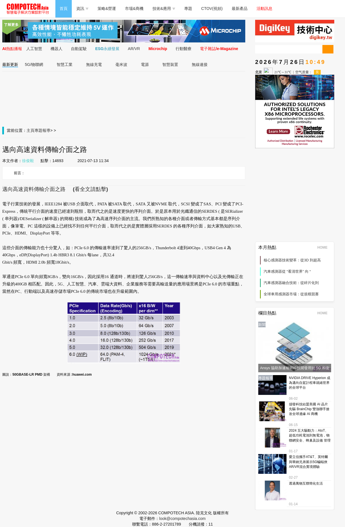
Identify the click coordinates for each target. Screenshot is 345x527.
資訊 (82, 8)
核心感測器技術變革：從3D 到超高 (292, 260)
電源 (145, 64)
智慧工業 (65, 64)
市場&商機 (134, 8)
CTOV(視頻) (212, 8)
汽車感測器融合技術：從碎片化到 (291, 283)
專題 (188, 8)
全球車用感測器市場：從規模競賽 (291, 294)
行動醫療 (184, 48)
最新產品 (240, 8)
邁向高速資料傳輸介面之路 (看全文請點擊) (55, 189)
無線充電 (94, 64)
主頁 (30, 130)
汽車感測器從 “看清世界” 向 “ (287, 271)
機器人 (56, 48)
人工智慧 (34, 48)
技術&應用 (164, 8)
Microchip (157, 48)
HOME (324, 247)
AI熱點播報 (12, 48)
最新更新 (10, 64)
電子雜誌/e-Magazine (219, 48)
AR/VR (134, 48)
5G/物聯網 (34, 64)
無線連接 (200, 64)
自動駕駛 (79, 48)
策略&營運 (106, 8)
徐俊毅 (28, 160)
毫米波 (121, 64)
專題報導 (42, 130)
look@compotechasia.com (182, 518)
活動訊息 (264, 8)
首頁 (64, 8)
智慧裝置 (170, 64)
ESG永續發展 (107, 48)
